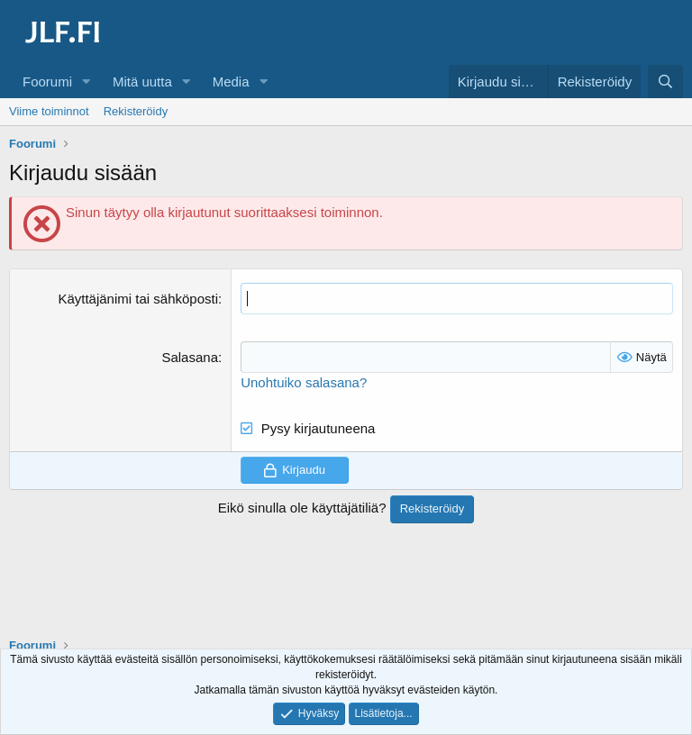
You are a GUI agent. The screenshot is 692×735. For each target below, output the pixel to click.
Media (231, 81)
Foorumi (47, 81)
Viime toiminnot (49, 111)
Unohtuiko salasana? (304, 382)
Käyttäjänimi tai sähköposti (138, 298)
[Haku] (665, 81)
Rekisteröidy (136, 111)
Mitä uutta (142, 81)
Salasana (189, 357)
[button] (86, 81)
